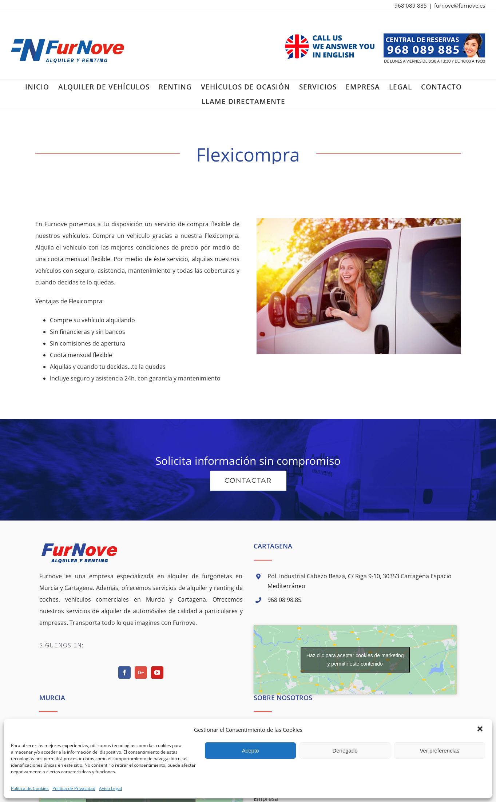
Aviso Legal (110, 788)
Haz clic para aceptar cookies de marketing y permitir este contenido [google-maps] (355, 660)
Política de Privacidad (73, 788)
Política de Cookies (30, 788)
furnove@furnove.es (459, 5)
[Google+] (141, 672)
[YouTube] (157, 672)
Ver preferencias (439, 750)
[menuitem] (37, 87)
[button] (480, 729)
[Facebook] (124, 672)
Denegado (344, 750)
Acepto (250, 750)
